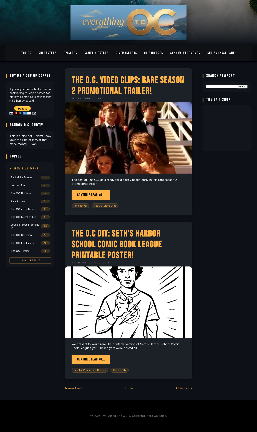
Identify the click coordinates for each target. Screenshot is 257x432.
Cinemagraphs (126, 53)
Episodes (70, 53)
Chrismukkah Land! (221, 53)
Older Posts (184, 388)
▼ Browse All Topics (24, 168)
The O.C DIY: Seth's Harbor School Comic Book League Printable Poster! (117, 244)
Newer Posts (74, 388)
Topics (26, 53)
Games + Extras (96, 53)
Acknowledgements (185, 53)
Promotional (80, 205)
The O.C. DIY (119, 370)
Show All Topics (30, 260)
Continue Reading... (91, 195)
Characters (48, 53)
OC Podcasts (153, 53)
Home (129, 388)
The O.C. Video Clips (105, 205)
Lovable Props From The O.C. (90, 370)
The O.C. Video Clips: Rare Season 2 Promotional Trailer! (128, 86)
